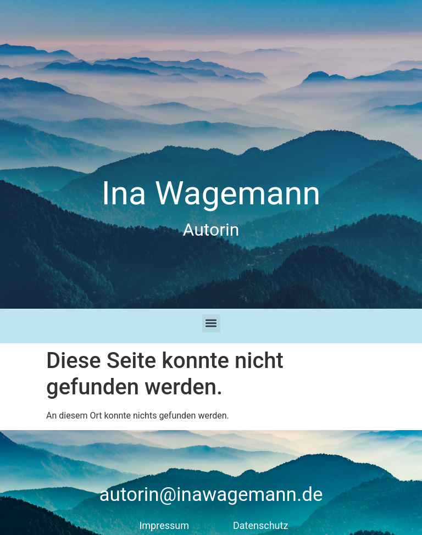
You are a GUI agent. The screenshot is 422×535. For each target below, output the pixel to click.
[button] (211, 323)
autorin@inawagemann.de (211, 494)
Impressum (164, 525)
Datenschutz (260, 525)
